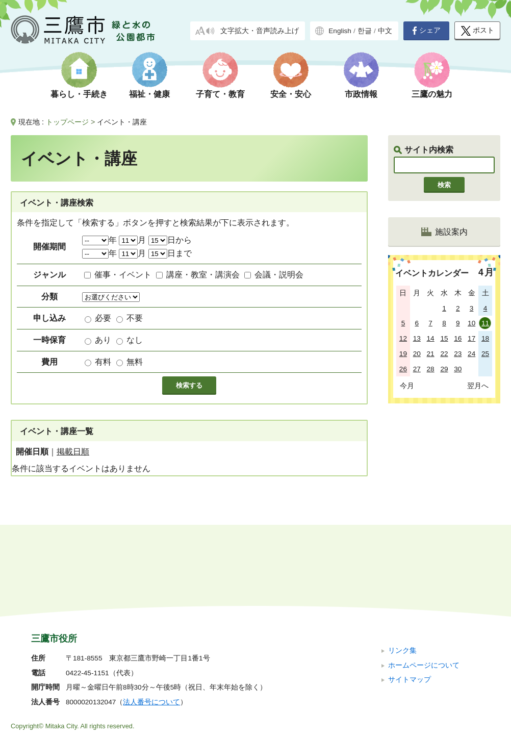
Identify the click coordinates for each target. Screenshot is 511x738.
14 (431, 338)
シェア (426, 30)
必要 (103, 318)
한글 (364, 31)
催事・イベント (122, 274)
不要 (134, 318)
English (339, 31)
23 (458, 354)
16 (458, 338)
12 (403, 338)
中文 (385, 31)
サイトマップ (409, 611)
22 (444, 354)
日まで (170, 253)
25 (485, 354)
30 (458, 369)
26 (403, 369)
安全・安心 (290, 94)
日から (170, 240)
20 (417, 354)
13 (417, 338)
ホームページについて (423, 596)
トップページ (67, 122)
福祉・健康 (149, 94)
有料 (103, 362)
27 (417, 369)
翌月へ (478, 385)
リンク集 (402, 582)
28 (431, 369)
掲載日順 (73, 451)
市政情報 (361, 94)
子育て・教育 (220, 94)
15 (444, 338)
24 (471, 354)
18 (485, 338)
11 (485, 323)
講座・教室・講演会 (203, 274)
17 (471, 338)
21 (431, 354)
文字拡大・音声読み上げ (259, 31)
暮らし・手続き (79, 94)
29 (444, 369)
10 (471, 323)
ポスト (477, 31)
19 (403, 354)
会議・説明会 (278, 274)
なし (134, 340)
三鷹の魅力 (432, 94)
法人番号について (151, 634)
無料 (134, 362)
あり (103, 340)
